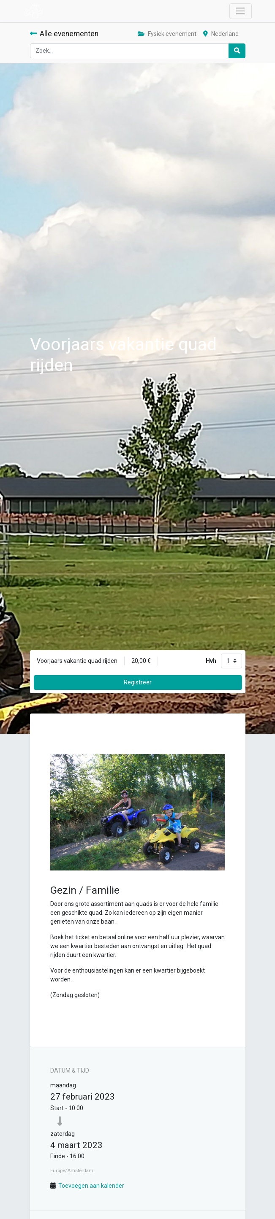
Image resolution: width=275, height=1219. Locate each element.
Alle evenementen (64, 34)
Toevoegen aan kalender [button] (91, 1185)
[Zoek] (237, 50)
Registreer (138, 682)
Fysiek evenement (167, 33)
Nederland (221, 33)
